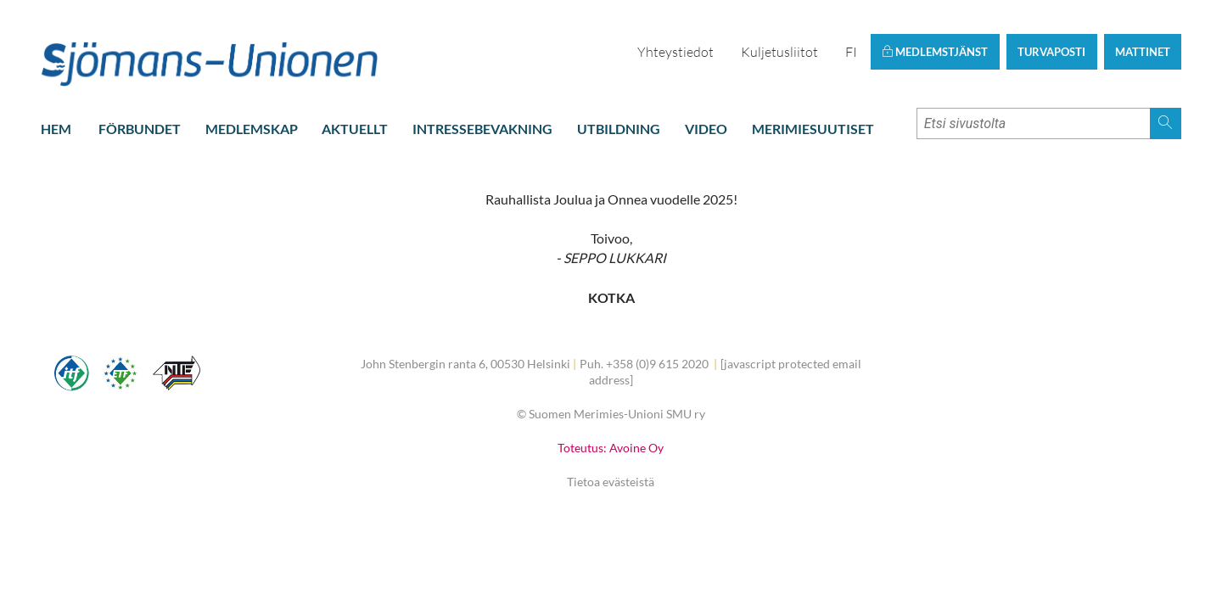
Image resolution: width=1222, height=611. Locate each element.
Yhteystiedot (675, 51)
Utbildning (618, 129)
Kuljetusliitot (779, 51)
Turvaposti (1051, 52)
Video (706, 129)
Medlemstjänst (935, 52)
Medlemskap (251, 129)
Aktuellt (355, 129)
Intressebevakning (482, 129)
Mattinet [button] (1142, 52)
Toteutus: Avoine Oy (611, 447)
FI (851, 51)
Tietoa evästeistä (610, 481)
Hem (56, 129)
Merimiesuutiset (813, 129)
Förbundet (139, 129)
